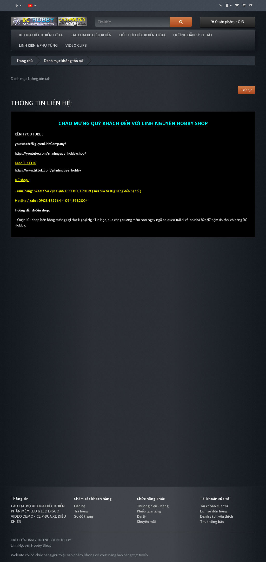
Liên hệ (79, 506)
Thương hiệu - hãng (153, 506)
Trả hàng (81, 511)
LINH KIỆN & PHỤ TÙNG (38, 45)
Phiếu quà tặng (149, 511)
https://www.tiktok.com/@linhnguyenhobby (48, 170)
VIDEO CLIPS (76, 45)
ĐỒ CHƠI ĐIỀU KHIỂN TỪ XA (142, 35)
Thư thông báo (212, 521)
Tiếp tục (246, 90)
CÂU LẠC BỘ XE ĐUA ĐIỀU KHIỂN (38, 506)
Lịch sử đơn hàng (213, 511)
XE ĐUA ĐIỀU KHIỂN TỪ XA (41, 35)
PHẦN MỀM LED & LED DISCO (35, 511)
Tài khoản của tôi (214, 506)
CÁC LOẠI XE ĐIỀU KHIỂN (90, 35)
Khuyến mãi (146, 521)
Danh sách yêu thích (216, 516)
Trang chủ (24, 60)
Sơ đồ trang (83, 516)
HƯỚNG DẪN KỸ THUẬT (193, 35)
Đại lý (141, 516)
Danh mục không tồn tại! (64, 60)
